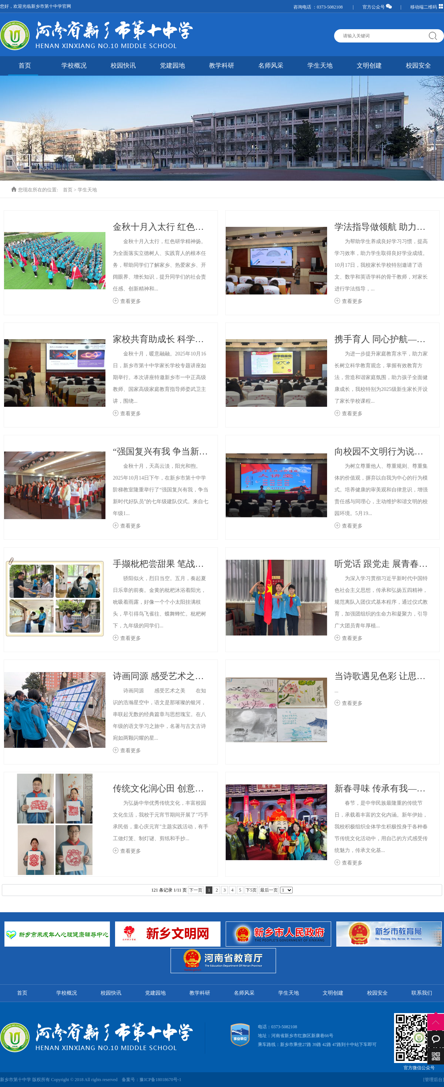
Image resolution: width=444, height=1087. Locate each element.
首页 (24, 65)
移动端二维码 (427, 7)
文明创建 (369, 65)
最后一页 (269, 890)
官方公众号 (377, 7)
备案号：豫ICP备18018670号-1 (151, 1079)
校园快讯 (123, 65)
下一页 (195, 890)
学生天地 (320, 65)
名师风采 (270, 65)
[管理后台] (433, 1079)
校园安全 (418, 65)
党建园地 (172, 65)
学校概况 (74, 65)
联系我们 (421, 993)
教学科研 (221, 65)
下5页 (251, 890)
